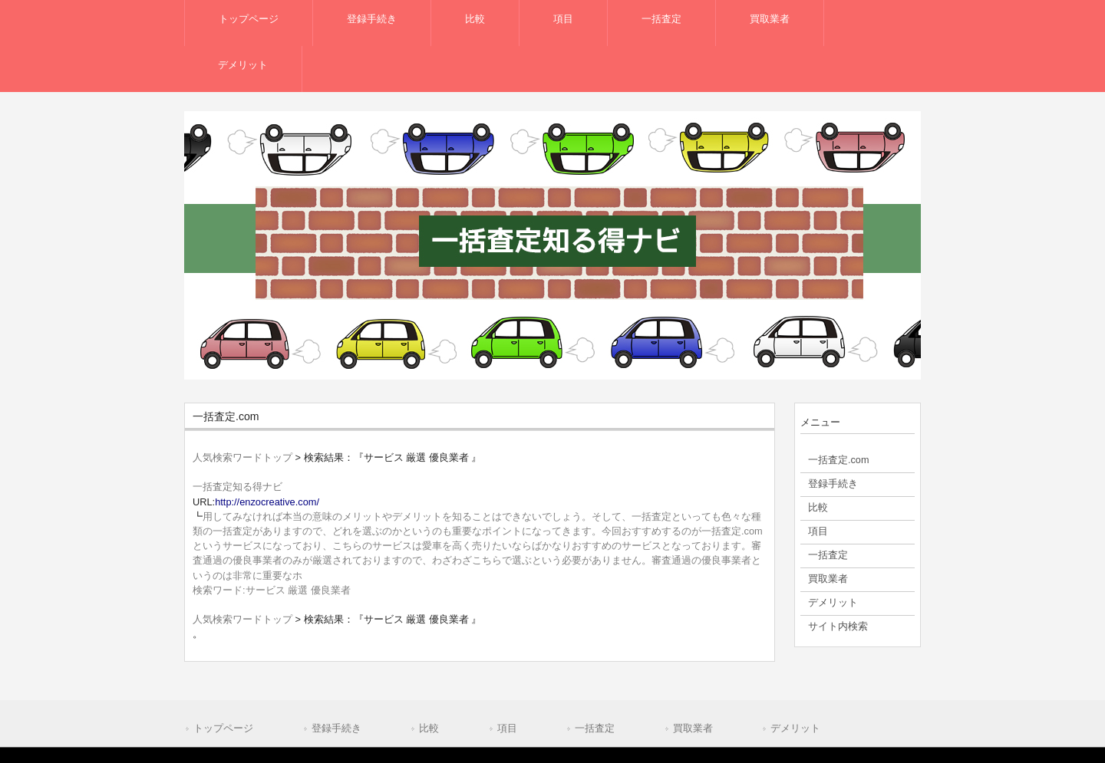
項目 (507, 728)
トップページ (223, 728)
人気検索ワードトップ (242, 457)
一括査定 (595, 728)
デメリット (795, 728)
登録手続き (336, 728)
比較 (429, 728)
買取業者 (693, 728)
